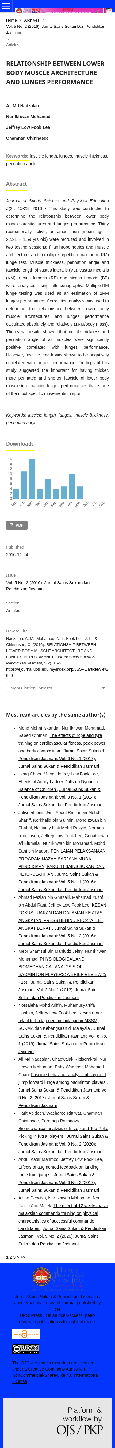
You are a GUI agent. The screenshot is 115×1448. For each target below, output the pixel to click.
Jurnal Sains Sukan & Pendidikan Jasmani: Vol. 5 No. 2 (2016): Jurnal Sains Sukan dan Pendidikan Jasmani (60, 936)
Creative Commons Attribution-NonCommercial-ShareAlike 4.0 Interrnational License (55, 1375)
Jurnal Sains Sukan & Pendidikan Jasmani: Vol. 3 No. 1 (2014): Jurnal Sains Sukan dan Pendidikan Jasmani (60, 797)
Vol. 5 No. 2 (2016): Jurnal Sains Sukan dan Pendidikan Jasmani (55, 29)
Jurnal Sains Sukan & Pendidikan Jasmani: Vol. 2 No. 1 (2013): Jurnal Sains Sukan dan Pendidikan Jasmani (58, 990)
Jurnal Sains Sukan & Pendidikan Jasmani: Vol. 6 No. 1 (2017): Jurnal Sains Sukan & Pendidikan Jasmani (61, 758)
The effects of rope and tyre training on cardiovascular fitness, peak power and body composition (61, 743)
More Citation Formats (31, 688)
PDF (19, 525)
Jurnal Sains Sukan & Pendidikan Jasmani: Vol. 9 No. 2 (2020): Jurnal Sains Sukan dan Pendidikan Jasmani (63, 1144)
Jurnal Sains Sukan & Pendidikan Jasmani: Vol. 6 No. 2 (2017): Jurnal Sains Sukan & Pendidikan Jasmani (63, 1098)
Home (11, 20)
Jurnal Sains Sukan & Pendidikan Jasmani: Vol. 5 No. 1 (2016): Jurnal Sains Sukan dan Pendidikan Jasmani (60, 882)
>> (23, 1257)
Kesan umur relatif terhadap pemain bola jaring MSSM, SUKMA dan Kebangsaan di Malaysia (60, 1020)
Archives (32, 20)
